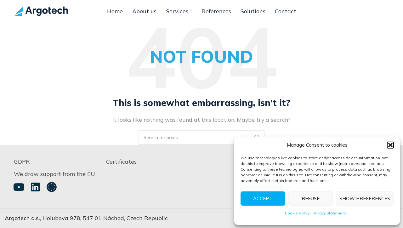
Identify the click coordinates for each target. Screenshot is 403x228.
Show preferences (364, 199)
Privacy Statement (329, 213)
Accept (263, 199)
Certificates (121, 161)
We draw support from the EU (54, 174)
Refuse (311, 199)
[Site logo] (41, 11)
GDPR (22, 161)
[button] (390, 145)
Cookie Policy (297, 213)
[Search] (201, 137)
